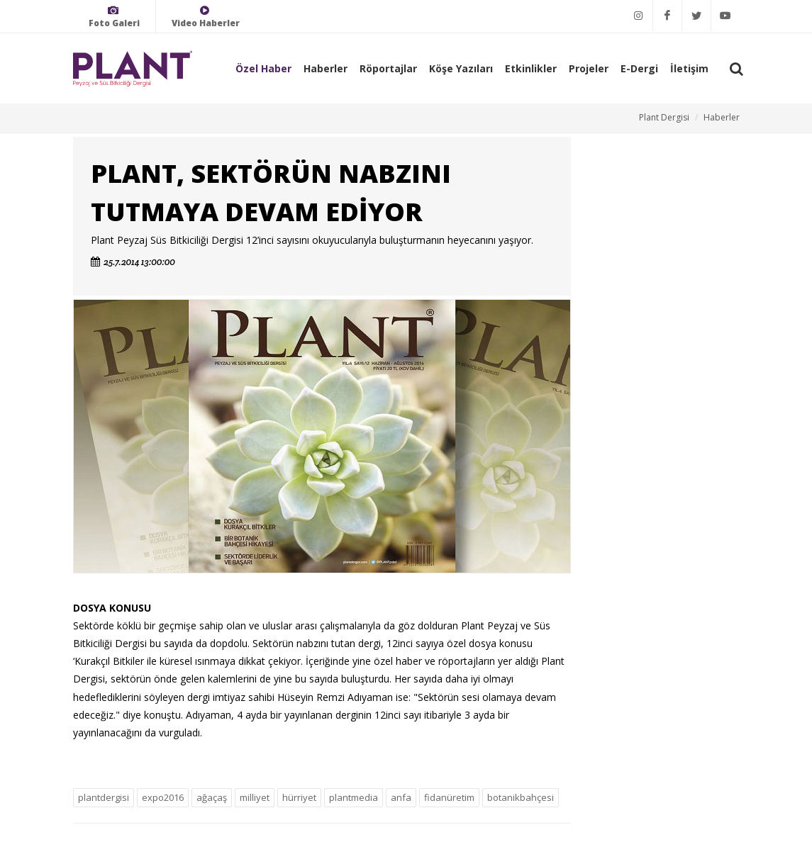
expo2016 (163, 797)
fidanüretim (449, 797)
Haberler (325, 68)
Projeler (588, 68)
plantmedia (353, 797)
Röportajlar (388, 68)
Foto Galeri (114, 16)
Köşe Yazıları (461, 68)
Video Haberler (206, 16)
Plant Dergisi (664, 117)
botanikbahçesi (520, 797)
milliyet (254, 797)
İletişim (689, 68)
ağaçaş (211, 797)
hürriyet (299, 797)
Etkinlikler (531, 68)
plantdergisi (103, 797)
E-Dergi (639, 68)
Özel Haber (263, 68)
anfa (401, 797)
